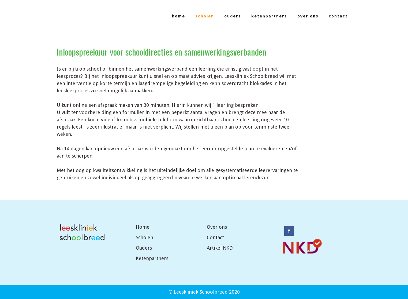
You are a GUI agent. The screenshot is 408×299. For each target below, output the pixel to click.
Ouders (144, 248)
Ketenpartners (152, 258)
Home (142, 227)
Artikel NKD (220, 248)
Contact (215, 237)
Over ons (217, 227)
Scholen (144, 237)
